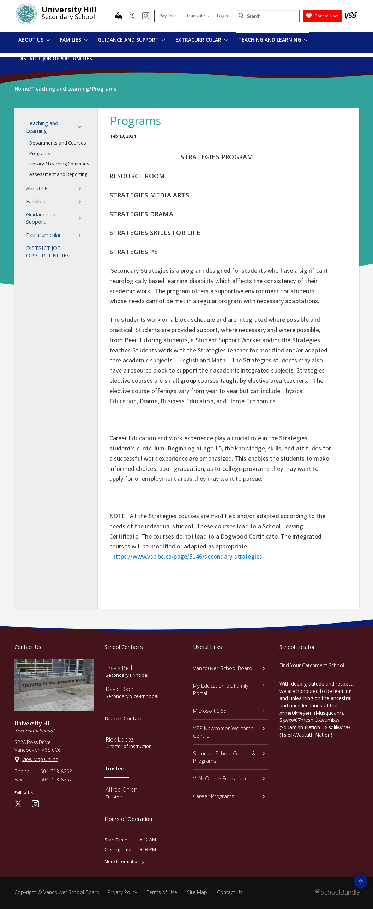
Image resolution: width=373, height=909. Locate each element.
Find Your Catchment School (311, 665)
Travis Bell (119, 668)
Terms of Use (162, 892)
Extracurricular (201, 39)
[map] (118, 16)
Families (74, 39)
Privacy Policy (122, 892)
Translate (198, 16)
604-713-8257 (56, 779)
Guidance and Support (131, 39)
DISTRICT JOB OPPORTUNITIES (55, 58)
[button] (82, 127)
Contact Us (229, 892)
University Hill (69, 9)
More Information (122, 862)
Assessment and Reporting (58, 174)
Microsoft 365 (229, 710)
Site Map (197, 892)
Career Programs (229, 795)
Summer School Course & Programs (229, 757)
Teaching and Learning (272, 39)
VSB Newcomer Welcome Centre (229, 732)
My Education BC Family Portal (229, 689)
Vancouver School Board (229, 667)
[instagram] (145, 16)
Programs (39, 153)
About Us (34, 39)
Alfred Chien (121, 789)
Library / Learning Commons (59, 163)
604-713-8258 (56, 771)
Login (225, 16)
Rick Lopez (120, 739)
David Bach (120, 689)
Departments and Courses (57, 143)
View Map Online (40, 759)
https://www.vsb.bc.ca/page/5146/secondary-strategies (187, 556)
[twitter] (132, 16)
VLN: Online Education (229, 778)
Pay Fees (168, 16)
